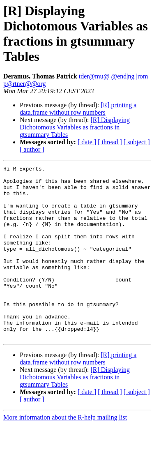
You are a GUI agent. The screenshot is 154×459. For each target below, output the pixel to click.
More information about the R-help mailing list (65, 451)
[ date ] (87, 141)
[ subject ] (137, 141)
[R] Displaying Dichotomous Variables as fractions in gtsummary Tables (75, 127)
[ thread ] (110, 141)
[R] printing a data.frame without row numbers (78, 108)
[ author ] (32, 149)
